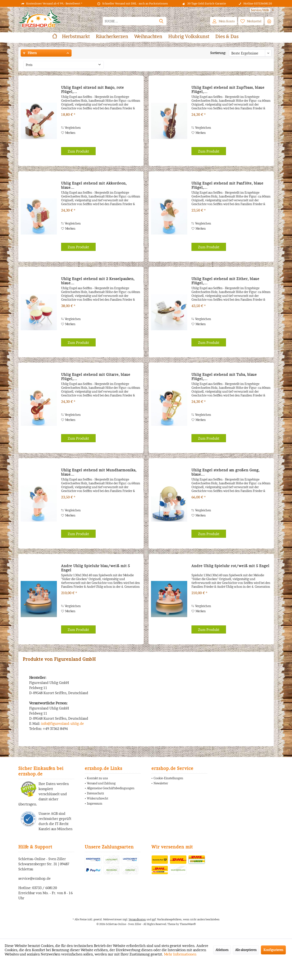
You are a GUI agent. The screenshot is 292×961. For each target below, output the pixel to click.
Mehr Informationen (180, 954)
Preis (29, 65)
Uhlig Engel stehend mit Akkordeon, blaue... (94, 185)
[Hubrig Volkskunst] (188, 36)
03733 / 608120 (44, 888)
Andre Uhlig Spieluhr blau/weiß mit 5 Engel (95, 568)
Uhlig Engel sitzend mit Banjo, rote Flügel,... (92, 89)
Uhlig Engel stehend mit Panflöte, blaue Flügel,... (227, 185)
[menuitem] (260, 10)
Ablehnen (222, 950)
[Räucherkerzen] (112, 36)
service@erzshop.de (34, 878)
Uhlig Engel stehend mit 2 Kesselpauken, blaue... (98, 281)
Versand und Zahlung (101, 783)
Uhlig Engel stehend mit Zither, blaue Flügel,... (225, 281)
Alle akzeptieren (246, 950)
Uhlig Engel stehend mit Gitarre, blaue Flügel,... (95, 376)
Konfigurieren (273, 950)
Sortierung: (218, 53)
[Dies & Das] (227, 36)
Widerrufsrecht (97, 798)
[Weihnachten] (148, 36)
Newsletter (161, 783)
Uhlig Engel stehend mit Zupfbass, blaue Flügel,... (228, 89)
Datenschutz (95, 793)
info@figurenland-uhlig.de (62, 723)
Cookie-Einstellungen (168, 778)
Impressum (94, 803)
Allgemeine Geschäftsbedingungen (110, 788)
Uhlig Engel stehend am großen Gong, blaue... (225, 472)
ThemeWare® (188, 924)
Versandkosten (137, 919)
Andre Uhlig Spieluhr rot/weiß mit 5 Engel (230, 566)
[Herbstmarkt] (76, 36)
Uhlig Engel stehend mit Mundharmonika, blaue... (99, 472)
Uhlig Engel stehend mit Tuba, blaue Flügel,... (224, 376)
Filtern (30, 53)
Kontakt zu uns (97, 778)
